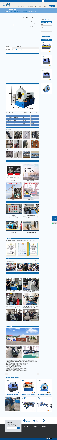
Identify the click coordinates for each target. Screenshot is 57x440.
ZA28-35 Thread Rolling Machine (46, 66)
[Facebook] (46, 438)
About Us (43, 427)
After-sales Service (44, 429)
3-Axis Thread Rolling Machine (37, 429)
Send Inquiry (46, 36)
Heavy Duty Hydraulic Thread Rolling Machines (46, 95)
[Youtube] (49, 438)
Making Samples (44, 430)
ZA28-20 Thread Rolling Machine (46, 80)
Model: (6, 46)
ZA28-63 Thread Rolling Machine (46, 52)
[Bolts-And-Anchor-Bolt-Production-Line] (28, 404)
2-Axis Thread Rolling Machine (37, 428)
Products (25, 429)
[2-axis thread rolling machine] (28, 386)
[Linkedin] (47, 438)
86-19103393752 (46, 19)
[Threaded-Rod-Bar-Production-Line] (12, 404)
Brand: (17, 46)
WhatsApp (54, 223)
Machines (25, 428)
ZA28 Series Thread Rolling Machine (37, 427)
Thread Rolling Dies (35, 430)
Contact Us (43, 428)
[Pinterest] (51, 438)
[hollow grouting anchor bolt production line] (44, 404)
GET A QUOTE (51, 6)
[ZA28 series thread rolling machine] (12, 386)
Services (25, 430)
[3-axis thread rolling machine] (44, 386)
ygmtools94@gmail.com (46, 17)
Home (25, 427)
